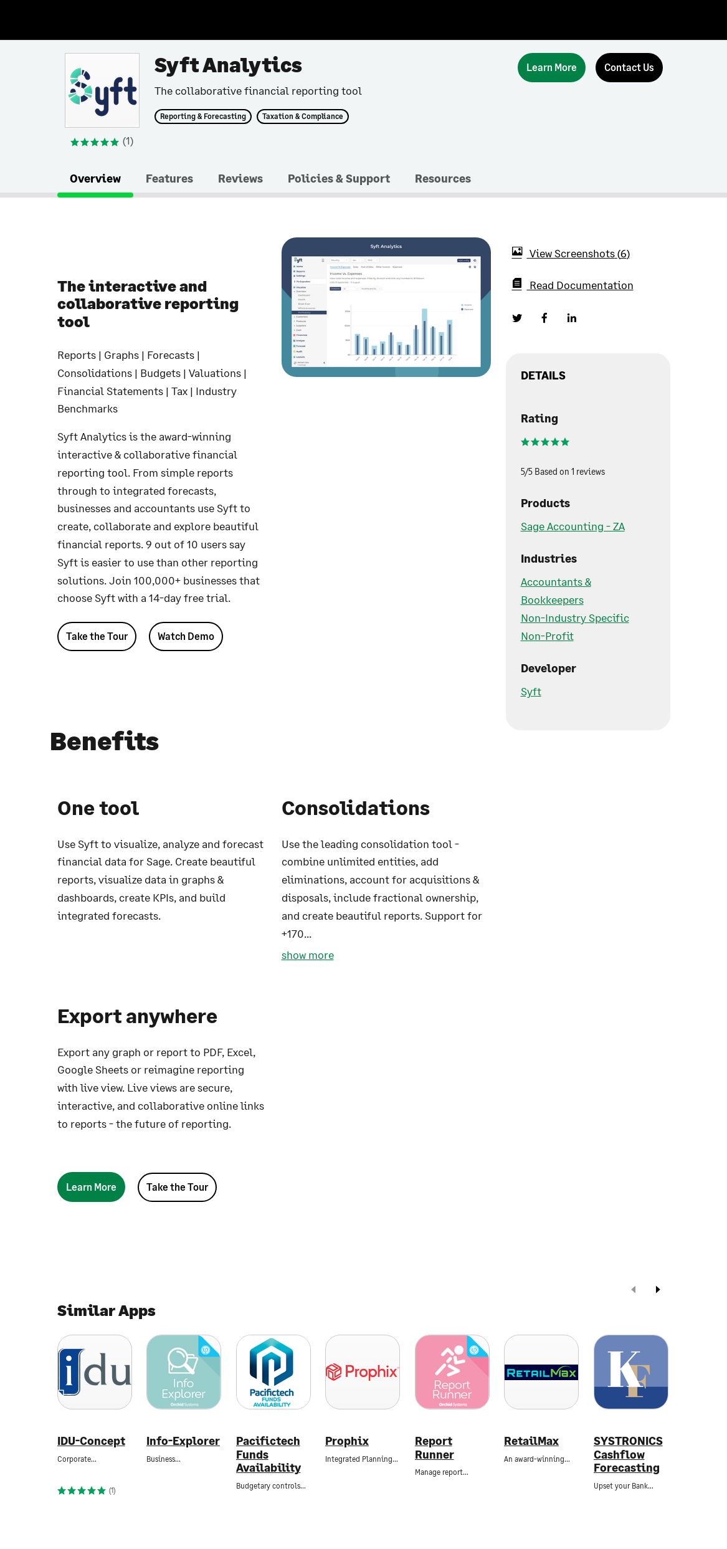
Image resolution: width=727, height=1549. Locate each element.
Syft (531, 691)
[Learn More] (552, 67)
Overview (95, 178)
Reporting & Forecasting (203, 116)
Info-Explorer (183, 1440)
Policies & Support (339, 178)
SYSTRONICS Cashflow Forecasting (628, 1454)
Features (169, 178)
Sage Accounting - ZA (573, 526)
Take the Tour (97, 636)
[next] (657, 1290)
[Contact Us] (629, 67)
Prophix (347, 1440)
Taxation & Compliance (302, 116)
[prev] (633, 1290)
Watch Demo (186, 636)
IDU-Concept (91, 1440)
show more (308, 954)
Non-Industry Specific (575, 617)
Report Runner (434, 1447)
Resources (443, 178)
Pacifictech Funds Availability (268, 1454)
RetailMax (531, 1440)
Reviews (240, 178)
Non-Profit (547, 635)
